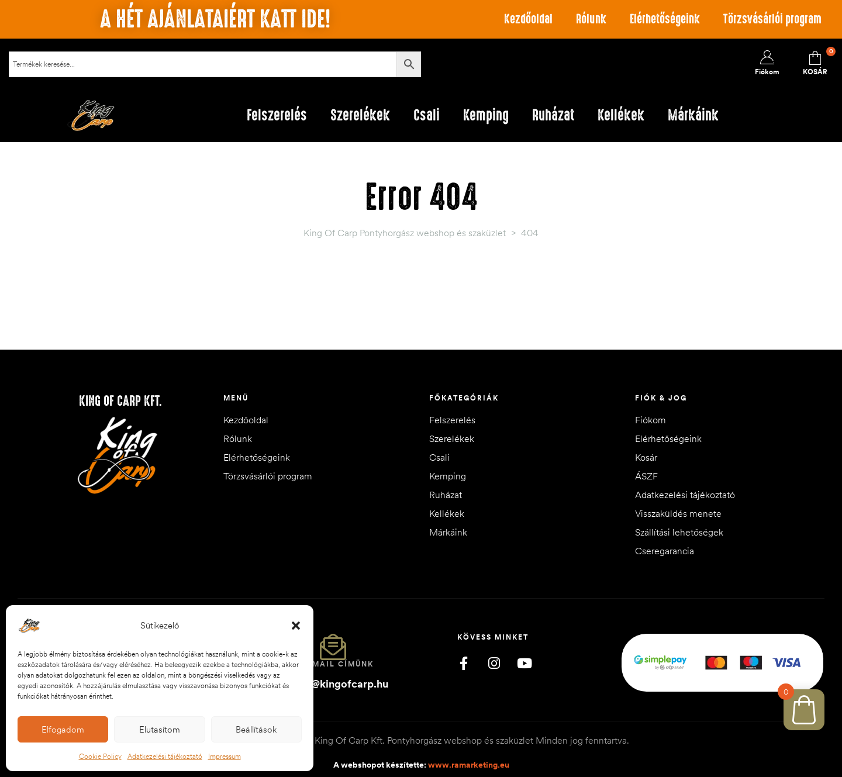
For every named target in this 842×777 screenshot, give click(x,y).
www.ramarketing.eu (468, 764)
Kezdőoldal (528, 19)
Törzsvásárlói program (772, 19)
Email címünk (340, 663)
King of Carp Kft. (120, 401)
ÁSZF (646, 476)
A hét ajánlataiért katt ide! (215, 19)
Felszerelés (452, 420)
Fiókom (650, 420)
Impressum (224, 756)
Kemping (447, 476)
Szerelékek (451, 438)
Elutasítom (159, 729)
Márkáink (448, 532)
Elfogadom (63, 729)
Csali (439, 457)
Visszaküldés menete (678, 513)
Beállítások (256, 729)
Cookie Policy (100, 756)
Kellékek (446, 513)
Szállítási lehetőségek (679, 532)
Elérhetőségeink (665, 19)
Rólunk (591, 19)
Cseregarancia (664, 551)
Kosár (646, 457)
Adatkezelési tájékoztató (164, 756)
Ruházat (445, 494)
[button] (296, 625)
